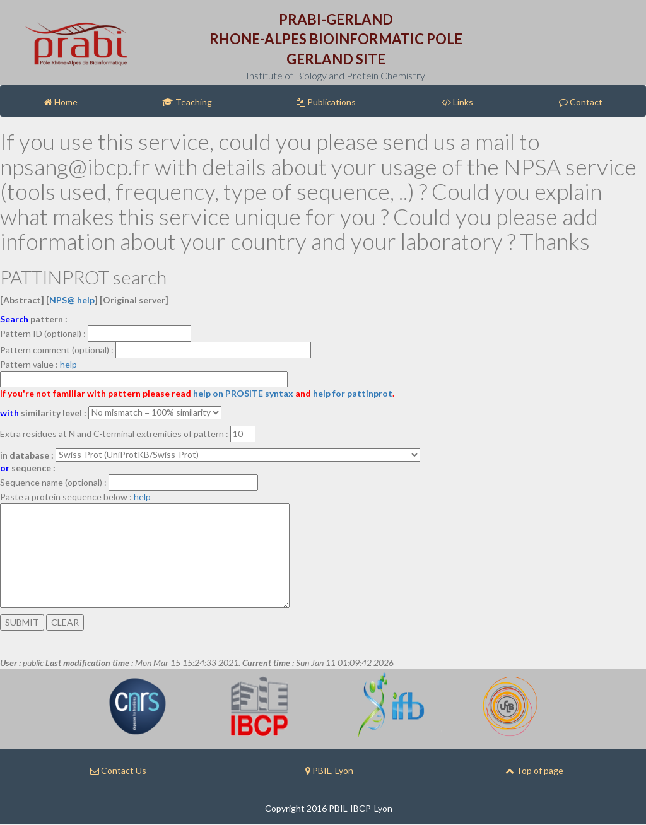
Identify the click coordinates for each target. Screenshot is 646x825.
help (68, 364)
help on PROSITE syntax (243, 393)
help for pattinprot (352, 393)
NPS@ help (72, 300)
